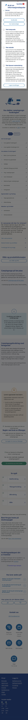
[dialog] (14, 45)
